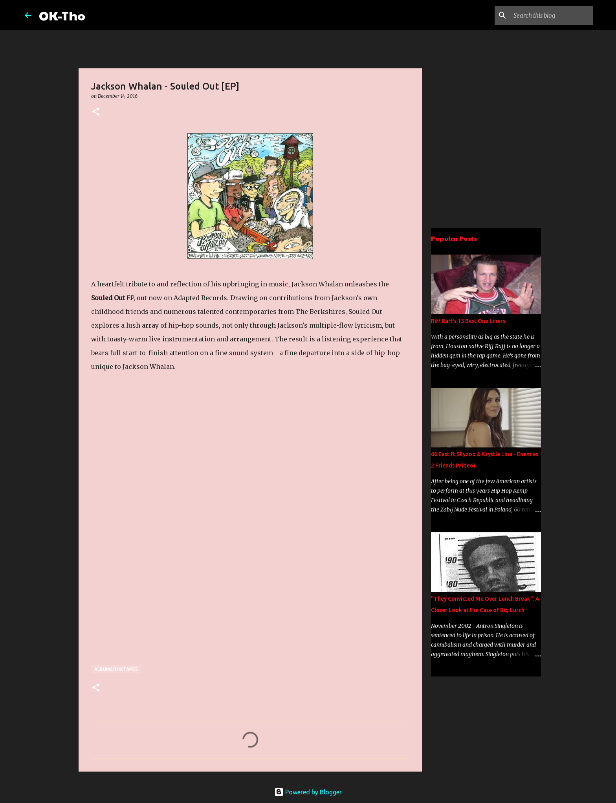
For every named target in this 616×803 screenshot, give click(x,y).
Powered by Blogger (308, 792)
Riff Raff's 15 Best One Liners (468, 321)
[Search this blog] (551, 15)
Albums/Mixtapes (116, 669)
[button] (96, 112)
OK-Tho (62, 15)
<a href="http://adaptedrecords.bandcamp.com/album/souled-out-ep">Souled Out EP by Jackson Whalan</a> (160, 509)
